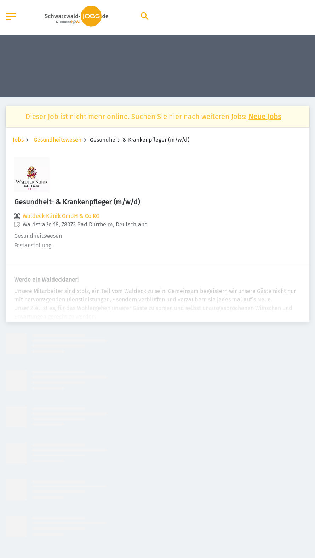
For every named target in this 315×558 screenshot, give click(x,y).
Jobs (18, 139)
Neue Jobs (264, 116)
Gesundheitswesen (57, 139)
